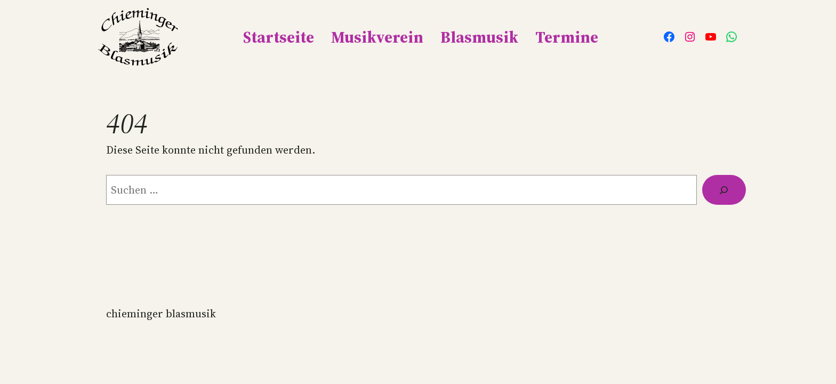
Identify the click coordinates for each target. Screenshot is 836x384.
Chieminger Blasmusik (161, 313)
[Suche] (724, 190)
